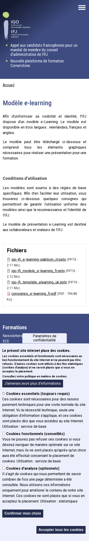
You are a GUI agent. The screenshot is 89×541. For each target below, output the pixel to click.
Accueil (8, 85)
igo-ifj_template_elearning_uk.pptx (39, 282)
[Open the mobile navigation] (82, 7)
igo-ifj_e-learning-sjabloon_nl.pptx (38, 259)
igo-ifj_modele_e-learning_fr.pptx (38, 271)
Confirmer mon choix (22, 513)
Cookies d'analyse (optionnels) (32, 468)
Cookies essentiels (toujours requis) (38, 394)
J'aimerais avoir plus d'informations (32, 383)
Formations (15, 327)
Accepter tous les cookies (60, 530)
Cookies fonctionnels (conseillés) (35, 434)
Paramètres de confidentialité (44, 338)
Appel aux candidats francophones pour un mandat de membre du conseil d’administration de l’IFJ (43, 50)
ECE (6, 341)
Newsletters (13, 336)
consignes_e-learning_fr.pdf (33, 293)
